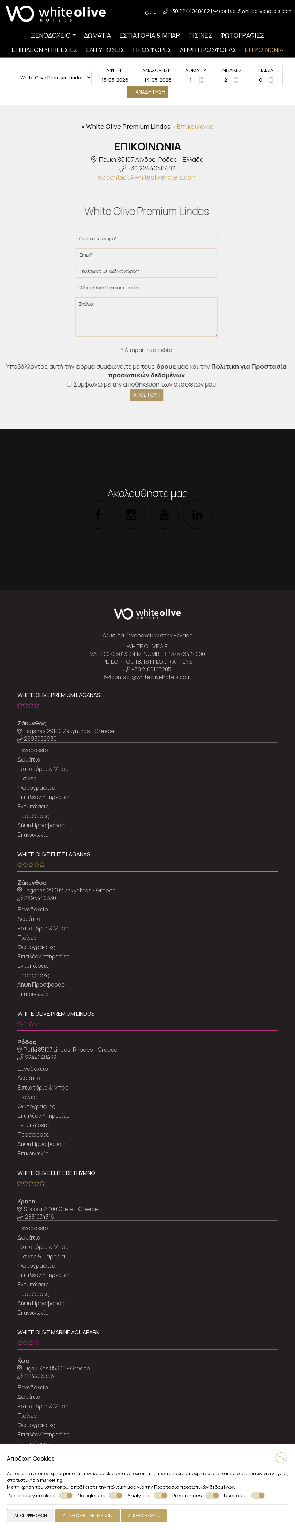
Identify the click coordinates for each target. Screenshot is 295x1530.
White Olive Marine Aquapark (58, 1332)
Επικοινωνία (264, 50)
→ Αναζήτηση (147, 91)
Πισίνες (200, 35)
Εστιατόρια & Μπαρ (149, 35)
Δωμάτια (97, 35)
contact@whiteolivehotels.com (252, 11)
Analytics (147, 1495)
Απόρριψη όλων (30, 1516)
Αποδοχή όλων (143, 1516)
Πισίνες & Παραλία (41, 1256)
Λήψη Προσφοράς (208, 50)
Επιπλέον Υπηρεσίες (45, 50)
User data (244, 1495)
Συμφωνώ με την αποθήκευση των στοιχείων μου (136, 384)
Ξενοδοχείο (53, 35)
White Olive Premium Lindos (128, 126)
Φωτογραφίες (242, 35)
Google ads (100, 1495)
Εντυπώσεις (105, 50)
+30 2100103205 (151, 669)
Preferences (195, 1495)
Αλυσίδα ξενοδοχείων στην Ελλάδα (148, 635)
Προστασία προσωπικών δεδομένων (194, 1487)
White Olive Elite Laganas (53, 854)
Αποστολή (142, 394)
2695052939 (40, 738)
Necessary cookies (41, 1495)
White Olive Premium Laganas (58, 695)
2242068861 (40, 1376)
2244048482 (40, 1057)
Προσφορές (152, 50)
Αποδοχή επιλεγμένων (87, 1516)
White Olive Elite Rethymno (56, 1173)
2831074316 (39, 1216)
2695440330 (40, 898)
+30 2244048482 (189, 11)
